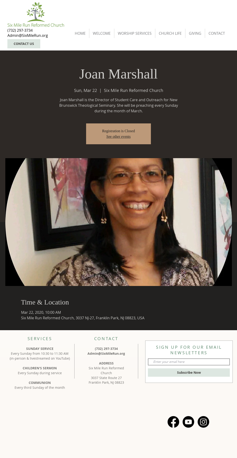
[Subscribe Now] (189, 372)
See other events (118, 136)
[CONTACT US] (23, 43)
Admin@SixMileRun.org (106, 353)
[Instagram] (203, 422)
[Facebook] (173, 422)
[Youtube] (188, 422)
